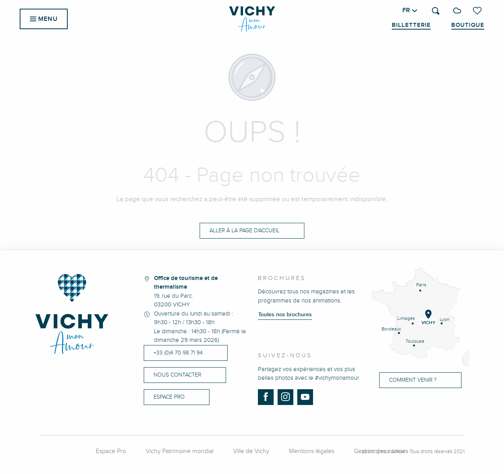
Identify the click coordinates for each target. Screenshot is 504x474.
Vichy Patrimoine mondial (179, 451)
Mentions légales (311, 451)
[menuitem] (252, 19)
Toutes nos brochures (285, 315)
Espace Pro (111, 451)
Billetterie (411, 25)
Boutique (467, 25)
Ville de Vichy (251, 451)
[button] (436, 11)
